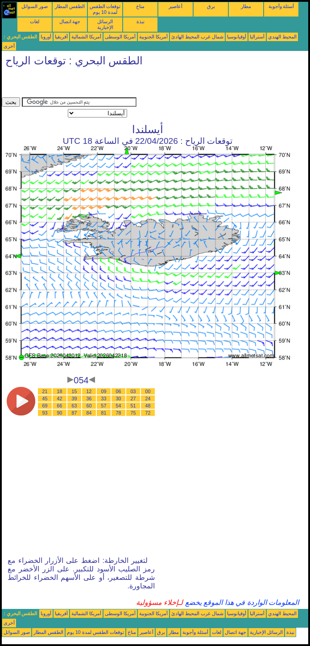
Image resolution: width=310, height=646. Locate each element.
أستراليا (257, 36)
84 (89, 412)
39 (74, 398)
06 (118, 391)
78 (118, 412)
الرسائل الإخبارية (105, 24)
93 (45, 412)
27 (133, 398)
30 (118, 398)
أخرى (9, 46)
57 (104, 405)
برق (211, 6)
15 (74, 391)
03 (133, 391)
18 (59, 391)
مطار (246, 6)
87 (74, 412)
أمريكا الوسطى (120, 36)
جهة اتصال (70, 21)
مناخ (140, 6)
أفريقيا (61, 36)
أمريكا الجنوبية (153, 36)
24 (148, 398)
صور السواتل (34, 6)
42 (59, 398)
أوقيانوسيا (236, 36)
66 (59, 405)
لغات (34, 21)
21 (45, 391)
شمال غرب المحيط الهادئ (197, 36)
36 (89, 398)
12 (89, 391)
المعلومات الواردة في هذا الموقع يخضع (241, 602)
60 (89, 405)
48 (148, 405)
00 (148, 391)
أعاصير (175, 6)
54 (118, 405)
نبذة (140, 21)
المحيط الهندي (282, 36)
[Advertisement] (106, 84)
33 (104, 398)
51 (133, 405)
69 (45, 405)
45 (45, 398)
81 (104, 412)
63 (74, 405)
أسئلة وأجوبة (281, 6)
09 (104, 391)
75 (133, 412)
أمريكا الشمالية (86, 36)
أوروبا (46, 36)
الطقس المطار (70, 6)
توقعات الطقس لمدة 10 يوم (105, 9)
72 (148, 412)
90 (59, 412)
